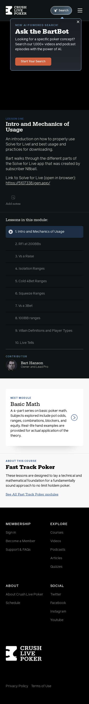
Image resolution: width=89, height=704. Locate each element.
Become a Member (20, 541)
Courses (56, 532)
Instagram (58, 611)
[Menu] (80, 10)
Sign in (11, 532)
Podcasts (57, 549)
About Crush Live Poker (24, 594)
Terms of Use (41, 686)
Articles (56, 558)
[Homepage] (16, 10)
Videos (55, 541)
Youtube (56, 620)
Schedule (13, 603)
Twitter (55, 594)
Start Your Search (33, 61)
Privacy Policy (17, 686)
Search (61, 10)
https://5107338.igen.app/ (28, 183)
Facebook (58, 603)
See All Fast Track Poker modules (32, 494)
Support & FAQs (18, 549)
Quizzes (56, 566)
